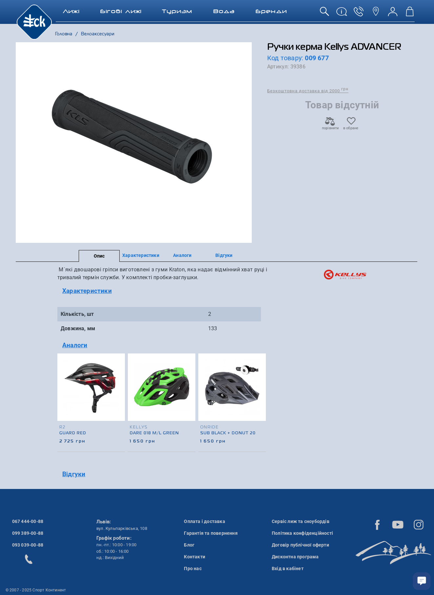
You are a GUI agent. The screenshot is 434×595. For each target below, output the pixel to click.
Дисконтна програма (295, 556)
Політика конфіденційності (302, 533)
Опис (99, 256)
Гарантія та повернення (210, 533)
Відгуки (223, 255)
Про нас (192, 568)
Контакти (194, 556)
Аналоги (182, 255)
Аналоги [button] (74, 345)
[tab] (162, 291)
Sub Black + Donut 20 (228, 433)
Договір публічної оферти (300, 545)
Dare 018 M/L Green (154, 433)
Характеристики (140, 255)
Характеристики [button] (87, 291)
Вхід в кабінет (288, 568)
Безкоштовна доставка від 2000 (307, 90)
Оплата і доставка (204, 521)
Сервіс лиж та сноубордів (300, 521)
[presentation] (260, 394)
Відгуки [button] (73, 474)
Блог (189, 545)
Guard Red (72, 433)
